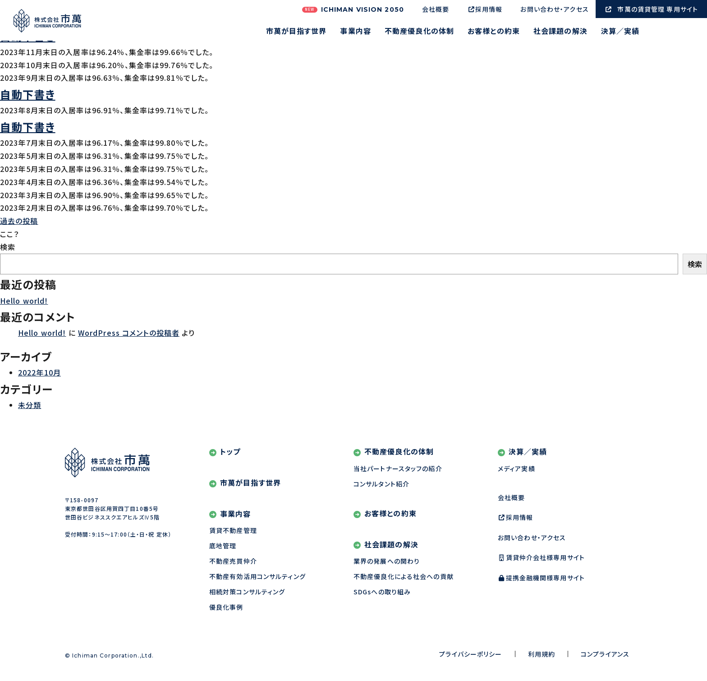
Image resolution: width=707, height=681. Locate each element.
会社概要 (435, 9)
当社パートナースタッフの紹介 (398, 468)
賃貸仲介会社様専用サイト (541, 557)
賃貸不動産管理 (233, 530)
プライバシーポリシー (470, 653)
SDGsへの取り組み (382, 591)
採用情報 (484, 9)
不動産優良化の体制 (419, 31)
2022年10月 (39, 372)
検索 (7, 246)
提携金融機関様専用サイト (541, 577)
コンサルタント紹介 (381, 483)
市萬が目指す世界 (296, 31)
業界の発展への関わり (387, 560)
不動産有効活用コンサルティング (257, 576)
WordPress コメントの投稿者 (128, 332)
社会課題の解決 (560, 31)
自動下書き (27, 94)
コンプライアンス (605, 653)
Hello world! (24, 300)
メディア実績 (516, 468)
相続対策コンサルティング (247, 591)
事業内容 (355, 31)
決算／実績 (620, 31)
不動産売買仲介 (233, 560)
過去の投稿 (19, 220)
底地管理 (222, 545)
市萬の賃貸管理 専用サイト (651, 9)
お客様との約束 (494, 31)
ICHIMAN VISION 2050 (353, 9)
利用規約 (541, 653)
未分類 (29, 404)
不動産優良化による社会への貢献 (404, 576)
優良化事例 (226, 607)
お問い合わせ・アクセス (554, 9)
